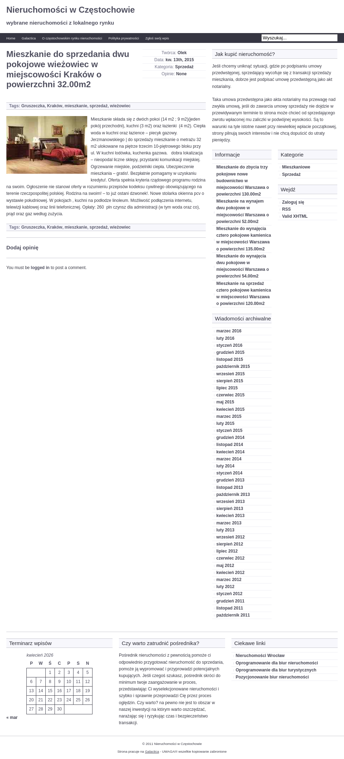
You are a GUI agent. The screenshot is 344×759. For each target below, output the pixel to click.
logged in (40, 267)
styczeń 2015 (229, 430)
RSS (286, 209)
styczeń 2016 (229, 345)
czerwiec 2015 (230, 395)
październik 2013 (233, 494)
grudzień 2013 (230, 480)
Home (10, 38)
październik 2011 (233, 615)
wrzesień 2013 (230, 501)
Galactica (29, 38)
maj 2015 (225, 402)
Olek (182, 52)
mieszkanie (76, 105)
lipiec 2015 (227, 387)
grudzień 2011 (230, 601)
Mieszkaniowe (296, 167)
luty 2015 (225, 423)
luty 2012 (225, 586)
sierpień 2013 (229, 508)
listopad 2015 (229, 359)
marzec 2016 (228, 331)
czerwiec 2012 (230, 558)
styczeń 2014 (229, 473)
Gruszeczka (33, 105)
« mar (12, 717)
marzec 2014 (228, 459)
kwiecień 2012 (230, 572)
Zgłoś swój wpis (157, 38)
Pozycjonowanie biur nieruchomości (272, 677)
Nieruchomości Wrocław (260, 655)
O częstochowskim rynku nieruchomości (72, 38)
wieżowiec (120, 105)
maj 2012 (225, 565)
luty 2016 (225, 338)
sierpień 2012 (229, 544)
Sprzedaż (184, 66)
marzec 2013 (228, 523)
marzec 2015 (228, 416)
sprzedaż (99, 105)
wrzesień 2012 (230, 537)
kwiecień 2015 (230, 409)
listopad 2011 (229, 608)
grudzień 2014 (230, 437)
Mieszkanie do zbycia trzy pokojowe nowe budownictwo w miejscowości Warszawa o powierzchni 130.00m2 (242, 181)
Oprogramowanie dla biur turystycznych (276, 670)
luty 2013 (225, 530)
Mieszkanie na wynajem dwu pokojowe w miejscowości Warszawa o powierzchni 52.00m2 (242, 211)
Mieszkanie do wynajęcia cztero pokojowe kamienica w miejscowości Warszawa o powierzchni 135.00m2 (243, 238)
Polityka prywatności (123, 38)
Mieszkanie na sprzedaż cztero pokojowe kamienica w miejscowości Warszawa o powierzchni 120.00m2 (243, 293)
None (181, 73)
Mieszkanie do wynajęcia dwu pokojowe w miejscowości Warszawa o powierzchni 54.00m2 (242, 266)
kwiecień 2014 (230, 451)
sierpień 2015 (229, 380)
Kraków (54, 105)
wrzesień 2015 (230, 373)
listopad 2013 (229, 487)
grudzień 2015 (230, 352)
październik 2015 (233, 366)
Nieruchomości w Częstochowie (70, 9)
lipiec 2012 (227, 551)
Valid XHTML (295, 216)
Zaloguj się (293, 202)
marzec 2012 (228, 579)
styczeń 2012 (229, 593)
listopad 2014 (229, 444)
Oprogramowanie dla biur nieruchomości (277, 663)
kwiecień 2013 (230, 515)
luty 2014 (225, 466)
